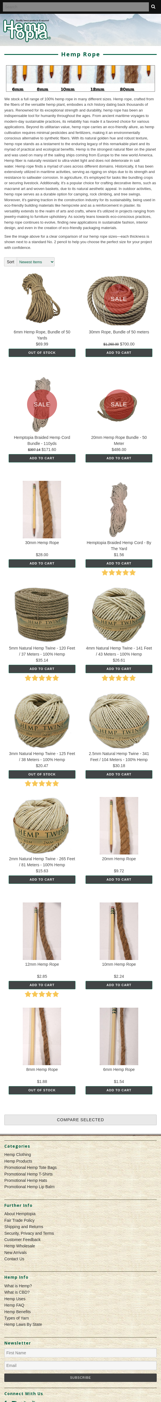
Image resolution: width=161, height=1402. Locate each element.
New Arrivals (15, 1252)
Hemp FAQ (14, 1305)
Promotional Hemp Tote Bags (30, 1167)
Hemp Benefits (17, 1311)
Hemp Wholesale (19, 1246)
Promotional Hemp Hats (25, 1180)
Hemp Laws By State (23, 1324)
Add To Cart (119, 352)
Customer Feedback (22, 1239)
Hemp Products (18, 1161)
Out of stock (42, 352)
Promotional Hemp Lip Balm (29, 1186)
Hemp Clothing (17, 1154)
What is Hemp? (18, 1286)
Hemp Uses (14, 1299)
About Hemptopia (19, 1213)
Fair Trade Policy (19, 1220)
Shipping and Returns (23, 1226)
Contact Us (14, 1259)
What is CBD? (17, 1292)
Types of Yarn (16, 1318)
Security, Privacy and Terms (29, 1233)
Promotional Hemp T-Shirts (28, 1174)
